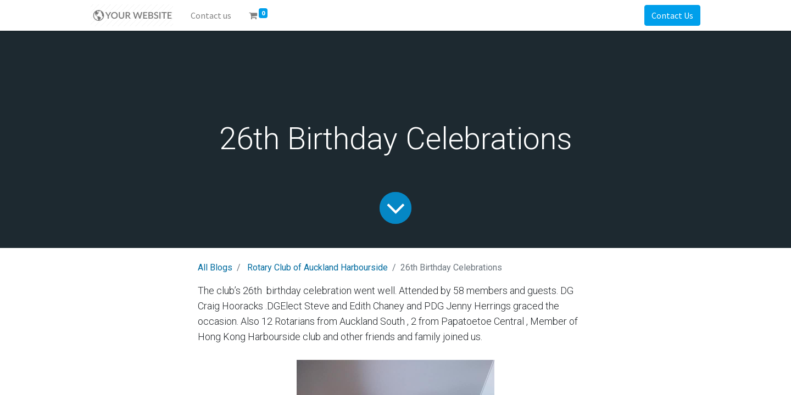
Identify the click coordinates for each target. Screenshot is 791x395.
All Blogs (215, 267)
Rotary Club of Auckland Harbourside (317, 267)
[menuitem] (211, 15)
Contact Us (672, 15)
